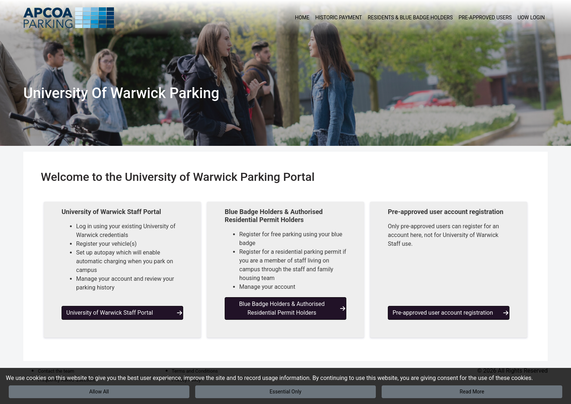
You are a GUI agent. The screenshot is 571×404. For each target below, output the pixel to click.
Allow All (99, 392)
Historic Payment (338, 17)
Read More (472, 392)
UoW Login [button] (531, 17)
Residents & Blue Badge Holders (410, 17)
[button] (122, 269)
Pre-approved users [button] (485, 17)
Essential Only (285, 392)
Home (302, 17)
